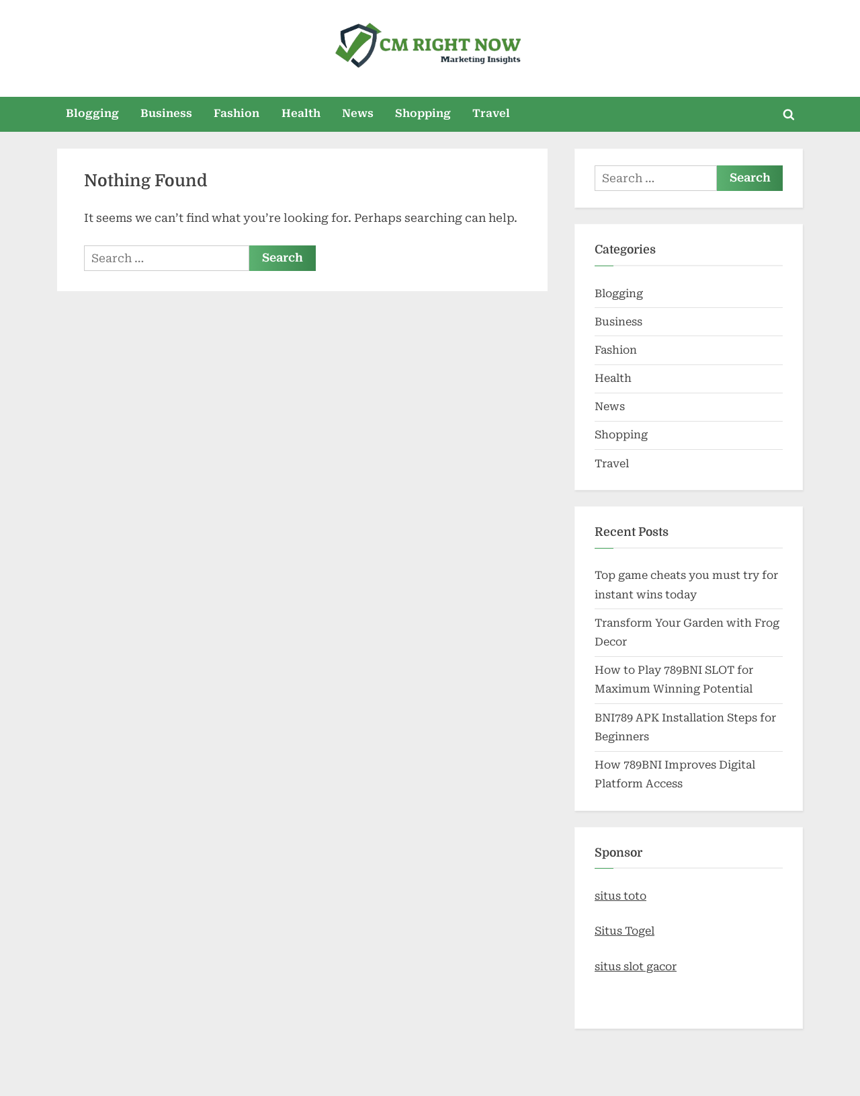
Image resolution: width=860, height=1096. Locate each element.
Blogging (92, 113)
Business (166, 113)
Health (301, 113)
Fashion (236, 113)
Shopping (423, 113)
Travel (491, 113)
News (358, 113)
